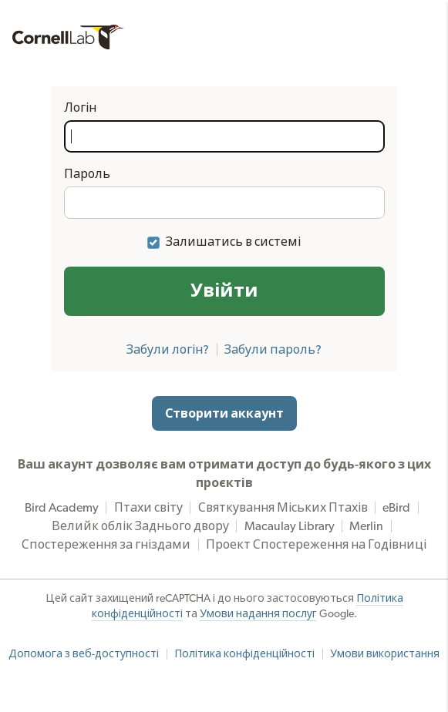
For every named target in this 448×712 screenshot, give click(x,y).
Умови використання (385, 654)
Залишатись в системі (233, 242)
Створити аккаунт (224, 414)
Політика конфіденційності (244, 654)
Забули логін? (167, 350)
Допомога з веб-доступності (83, 654)
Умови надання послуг (258, 614)
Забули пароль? (273, 350)
